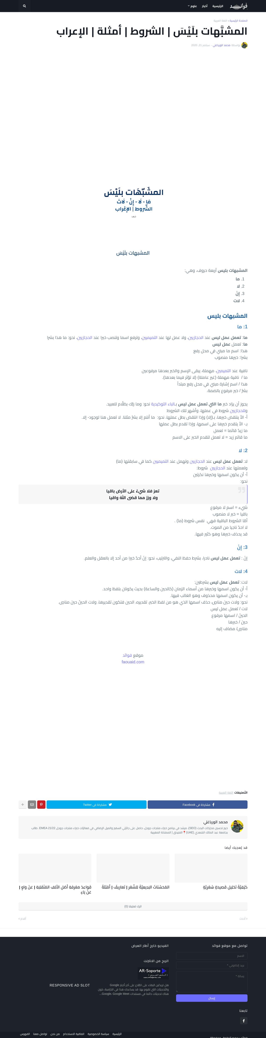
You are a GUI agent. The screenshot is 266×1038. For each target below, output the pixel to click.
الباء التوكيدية (163, 404)
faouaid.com (133, 662)
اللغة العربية (220, 20)
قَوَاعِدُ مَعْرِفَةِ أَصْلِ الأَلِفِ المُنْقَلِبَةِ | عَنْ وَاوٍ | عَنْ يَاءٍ (55, 886)
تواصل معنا (40, 1032)
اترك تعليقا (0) (133, 900)
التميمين (223, 370)
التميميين (149, 337)
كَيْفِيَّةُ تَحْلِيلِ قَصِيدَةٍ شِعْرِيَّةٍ (229, 886)
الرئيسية (123, 1032)
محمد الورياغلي (215, 822)
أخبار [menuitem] (205, 6)
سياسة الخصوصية (103, 1032)
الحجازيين (195, 337)
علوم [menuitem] (194, 6)
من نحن (56, 1032)
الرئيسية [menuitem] (217, 6)
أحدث (242, 912)
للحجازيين (237, 410)
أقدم (23, 912)
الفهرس (23, 1032)
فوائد (127, 655)
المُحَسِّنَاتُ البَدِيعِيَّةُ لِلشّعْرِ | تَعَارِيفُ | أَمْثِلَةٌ (140, 886)
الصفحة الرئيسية (239, 20)
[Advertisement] (133, 111)
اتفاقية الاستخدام (77, 1032)
